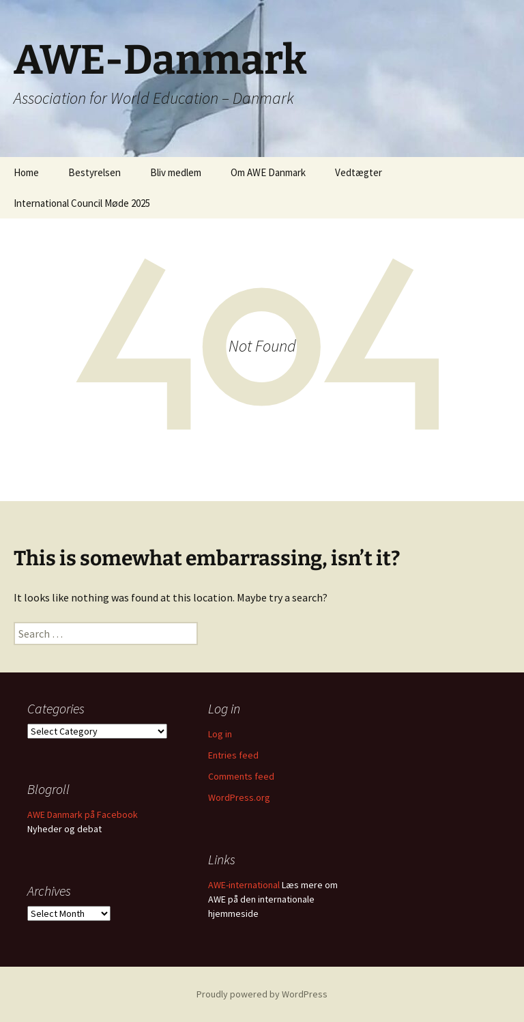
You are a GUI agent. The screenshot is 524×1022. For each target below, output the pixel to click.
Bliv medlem (175, 172)
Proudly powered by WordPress (262, 994)
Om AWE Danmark (268, 172)
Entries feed (233, 755)
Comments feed (241, 776)
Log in (220, 734)
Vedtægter (358, 172)
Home (26, 172)
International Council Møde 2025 (82, 203)
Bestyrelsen (94, 172)
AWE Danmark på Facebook (82, 814)
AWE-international (244, 885)
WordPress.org (239, 797)
